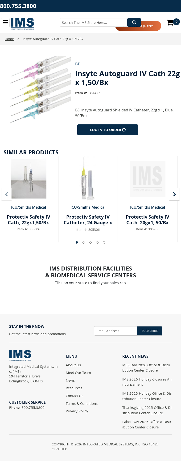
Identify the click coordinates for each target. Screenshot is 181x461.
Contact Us (74, 395)
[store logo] (22, 24)
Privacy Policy (77, 411)
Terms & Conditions (82, 403)
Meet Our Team (78, 372)
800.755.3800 (18, 6)
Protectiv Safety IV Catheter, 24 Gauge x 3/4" (88, 222)
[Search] (134, 22)
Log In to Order (108, 129)
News (70, 380)
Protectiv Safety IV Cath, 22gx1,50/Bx (28, 220)
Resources (74, 387)
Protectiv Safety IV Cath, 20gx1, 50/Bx (147, 220)
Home (9, 39)
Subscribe (150, 331)
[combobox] (100, 22)
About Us (73, 365)
